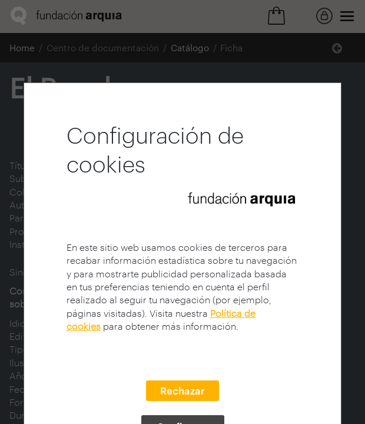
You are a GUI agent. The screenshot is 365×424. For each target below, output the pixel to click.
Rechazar (182, 390)
